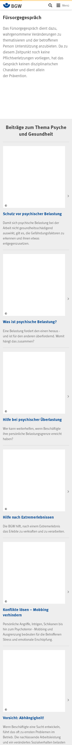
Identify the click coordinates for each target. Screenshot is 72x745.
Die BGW (13, 561)
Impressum (13, 722)
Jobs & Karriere (14, 599)
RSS (12, 656)
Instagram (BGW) (19, 629)
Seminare (12, 541)
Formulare (12, 528)
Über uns (11, 579)
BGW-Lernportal (15, 548)
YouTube (14, 643)
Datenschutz (13, 729)
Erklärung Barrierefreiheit (20, 709)
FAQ (9, 514)
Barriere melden (15, 716)
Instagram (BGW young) (22, 636)
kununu (14, 650)
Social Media (16, 612)
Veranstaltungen (15, 535)
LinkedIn (14, 623)
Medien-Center (14, 521)
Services (13, 504)
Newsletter (16, 663)
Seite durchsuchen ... (50, 5)
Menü (65, 5)
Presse (10, 592)
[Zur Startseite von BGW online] (12, 5)
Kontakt (26, 483)
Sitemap (11, 736)
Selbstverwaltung (16, 585)
